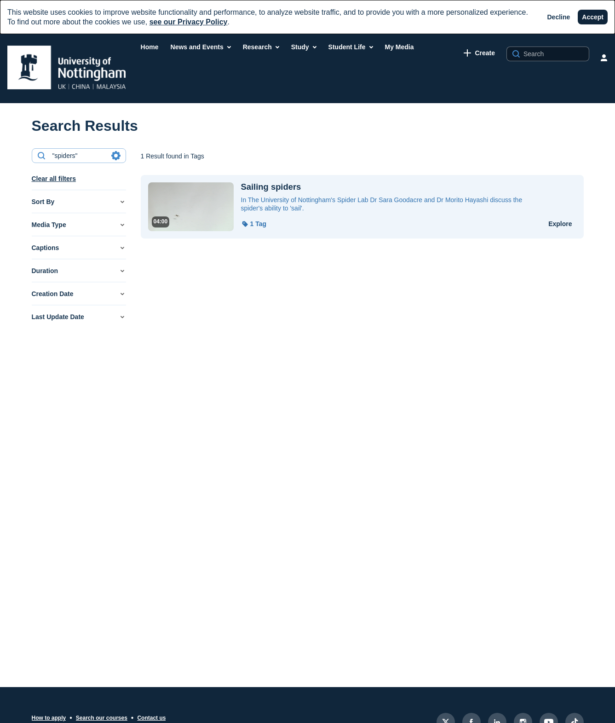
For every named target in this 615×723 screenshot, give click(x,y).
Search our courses (101, 718)
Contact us (151, 718)
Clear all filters (54, 178)
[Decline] (559, 17)
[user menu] (604, 57)
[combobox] (78, 155)
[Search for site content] (555, 53)
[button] (79, 201)
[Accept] (593, 17)
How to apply (49, 718)
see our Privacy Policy (188, 22)
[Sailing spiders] (389, 187)
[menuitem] (149, 47)
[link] (479, 53)
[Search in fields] (116, 155)
